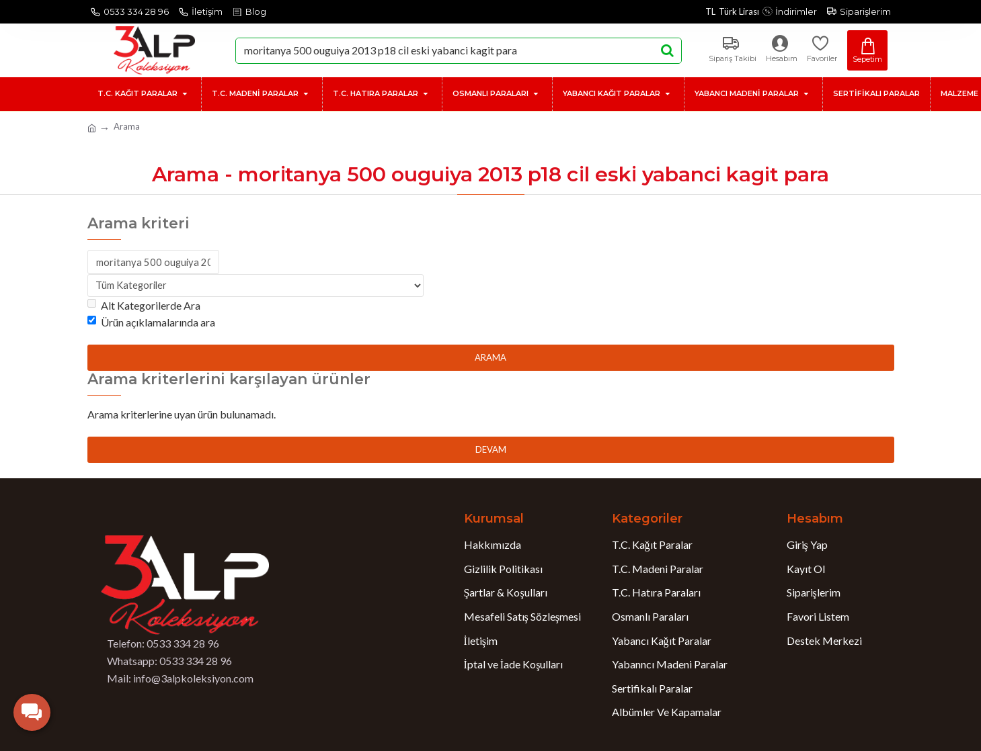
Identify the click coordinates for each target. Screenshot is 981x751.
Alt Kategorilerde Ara (143, 306)
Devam (490, 450)
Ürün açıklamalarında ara (151, 324)
